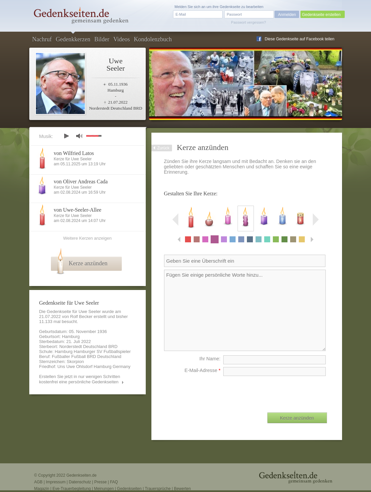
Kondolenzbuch (153, 39)
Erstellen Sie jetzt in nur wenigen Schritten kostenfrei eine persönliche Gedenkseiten (79, 379)
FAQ (114, 482)
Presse (100, 482)
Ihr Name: (209, 358)
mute (79, 135)
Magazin (41, 488)
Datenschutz (80, 482)
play (66, 136)
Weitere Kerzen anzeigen (87, 238)
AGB (38, 482)
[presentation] (276, 392)
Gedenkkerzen (73, 39)
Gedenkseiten (129, 488)
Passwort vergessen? (248, 22)
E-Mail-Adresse (203, 370)
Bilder (101, 39)
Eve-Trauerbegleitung (72, 488)
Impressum (56, 482)
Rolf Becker (81, 316)
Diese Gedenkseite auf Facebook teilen (299, 39)
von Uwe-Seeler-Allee (77, 210)
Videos (121, 39)
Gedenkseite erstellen (321, 14)
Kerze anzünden (88, 263)
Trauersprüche (158, 488)
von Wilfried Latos (74, 153)
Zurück (163, 148)
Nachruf (42, 39)
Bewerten (182, 488)
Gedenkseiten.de (81, 475)
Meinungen (103, 488)
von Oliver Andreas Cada (81, 181)
